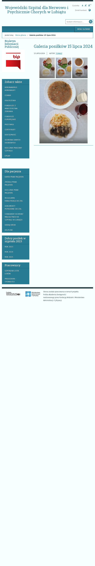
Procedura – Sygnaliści (10, 280)
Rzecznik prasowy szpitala (13, 149)
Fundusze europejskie (10, 118)
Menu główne (83, 29)
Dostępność (10, 134)
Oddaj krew (10, 225)
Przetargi (9, 124)
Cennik (8, 95)
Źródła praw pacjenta (11, 183)
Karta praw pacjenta (14, 177)
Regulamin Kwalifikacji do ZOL (14, 199)
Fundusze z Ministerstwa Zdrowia (11, 108)
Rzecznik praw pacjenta (11, 191)
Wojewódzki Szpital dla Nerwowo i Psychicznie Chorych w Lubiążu (36, 10)
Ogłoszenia (10, 100)
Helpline (9, 230)
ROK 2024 (9, 252)
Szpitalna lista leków (12, 272)
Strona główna (20, 35)
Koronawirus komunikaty (11, 88)
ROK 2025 (9, 257)
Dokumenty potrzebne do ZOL (13, 207)
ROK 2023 (9, 246)
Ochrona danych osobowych (12, 141)
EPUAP (7, 156)
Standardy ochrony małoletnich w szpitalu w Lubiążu (14, 217)
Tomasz (59, 53)
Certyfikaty (10, 129)
